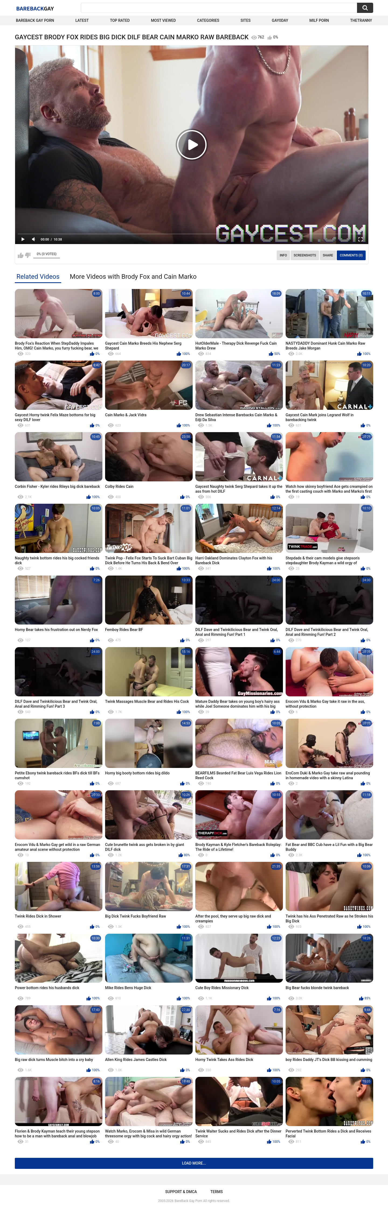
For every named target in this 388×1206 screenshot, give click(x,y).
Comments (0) (351, 255)
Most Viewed (163, 20)
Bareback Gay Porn (35, 20)
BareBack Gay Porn (188, 1201)
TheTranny (361, 20)
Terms (216, 1192)
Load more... (194, 1163)
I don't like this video (27, 255)
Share (328, 255)
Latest (82, 20)
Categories (208, 20)
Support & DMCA (181, 1192)
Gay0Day (280, 20)
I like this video (20, 255)
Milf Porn (319, 20)
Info (283, 255)
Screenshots (305, 255)
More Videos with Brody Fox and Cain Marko (133, 276)
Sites (246, 20)
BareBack (35, 8)
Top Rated (120, 20)
